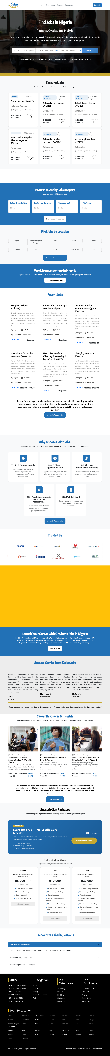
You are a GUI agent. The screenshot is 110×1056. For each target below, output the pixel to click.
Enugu (91, 1019)
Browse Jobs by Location (55, 257)
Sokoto (78, 1033)
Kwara (37, 1029)
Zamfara (25, 1037)
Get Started (55, 648)
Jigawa (51, 1023)
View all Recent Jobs (55, 520)
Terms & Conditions (40, 994)
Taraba (91, 1033)
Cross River (26, 1019)
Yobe (10, 1037)
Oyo (36, 1033)
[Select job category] (70, 50)
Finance (60, 991)
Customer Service (88, 987)
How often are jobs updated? (21, 956)
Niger (78, 1029)
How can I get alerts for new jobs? (23, 963)
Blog (47, 5)
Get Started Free (84, 840)
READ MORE (30, 774)
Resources (86, 1000)
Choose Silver (55, 918)
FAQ (34, 997)
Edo (63, 1019)
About (35, 984)
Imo (36, 1023)
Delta (37, 1019)
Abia (10, 1015)
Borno (10, 1019)
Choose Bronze (23, 903)
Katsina (91, 1023)
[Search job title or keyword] (24, 50)
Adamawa (25, 1015)
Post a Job (85, 991)
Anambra (52, 1015)
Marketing (61, 997)
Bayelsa (78, 1015)
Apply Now (30, 116)
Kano (77, 1023)
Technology (61, 987)
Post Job (97, 5)
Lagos (51, 1029)
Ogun (91, 1029)
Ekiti (77, 1019)
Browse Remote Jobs (55, 280)
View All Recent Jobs (55, 414)
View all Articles (55, 799)
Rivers (64, 1033)
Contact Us (69, 5)
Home (42, 5)
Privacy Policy (71, 1048)
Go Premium (87, 918)
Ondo (10, 1033)
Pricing (84, 994)
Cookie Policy (97, 1048)
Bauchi (64, 1015)
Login (53, 5)
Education (61, 1000)
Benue (91, 1015)
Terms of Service (84, 1048)
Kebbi (10, 1029)
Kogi (23, 1029)
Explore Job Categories (55, 218)
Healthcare (61, 994)
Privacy (35, 991)
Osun (24, 1033)
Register (60, 5)
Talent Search (87, 997)
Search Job (90, 50)
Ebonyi (51, 1019)
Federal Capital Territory (14, 1024)
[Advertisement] (55, 175)
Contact (36, 987)
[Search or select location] (47, 50)
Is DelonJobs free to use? (20, 944)
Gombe (24, 1023)
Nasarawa (66, 1029)
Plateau (51, 1033)
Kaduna (65, 1023)
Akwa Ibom (39, 1015)
